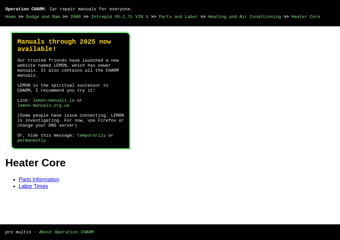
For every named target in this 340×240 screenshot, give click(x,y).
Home (10, 17)
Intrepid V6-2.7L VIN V (120, 17)
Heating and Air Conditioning (244, 17)
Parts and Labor (178, 17)
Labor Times (33, 207)
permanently (31, 161)
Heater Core (305, 17)
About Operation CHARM (66, 232)
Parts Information (39, 201)
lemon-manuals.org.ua (43, 119)
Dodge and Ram (43, 17)
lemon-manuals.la (54, 113)
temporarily (91, 155)
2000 (75, 17)
